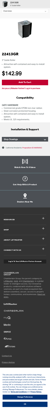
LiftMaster (8, 281)
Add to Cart (25, 82)
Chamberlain (28, 281)
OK (25, 404)
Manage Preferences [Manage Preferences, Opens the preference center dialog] (25, 397)
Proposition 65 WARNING (32, 148)
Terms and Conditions (19, 392)
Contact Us (7, 356)
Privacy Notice (8, 362)
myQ (16, 281)
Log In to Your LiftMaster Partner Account (25, 261)
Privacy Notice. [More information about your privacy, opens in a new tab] (36, 392)
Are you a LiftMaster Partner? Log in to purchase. (21, 88)
